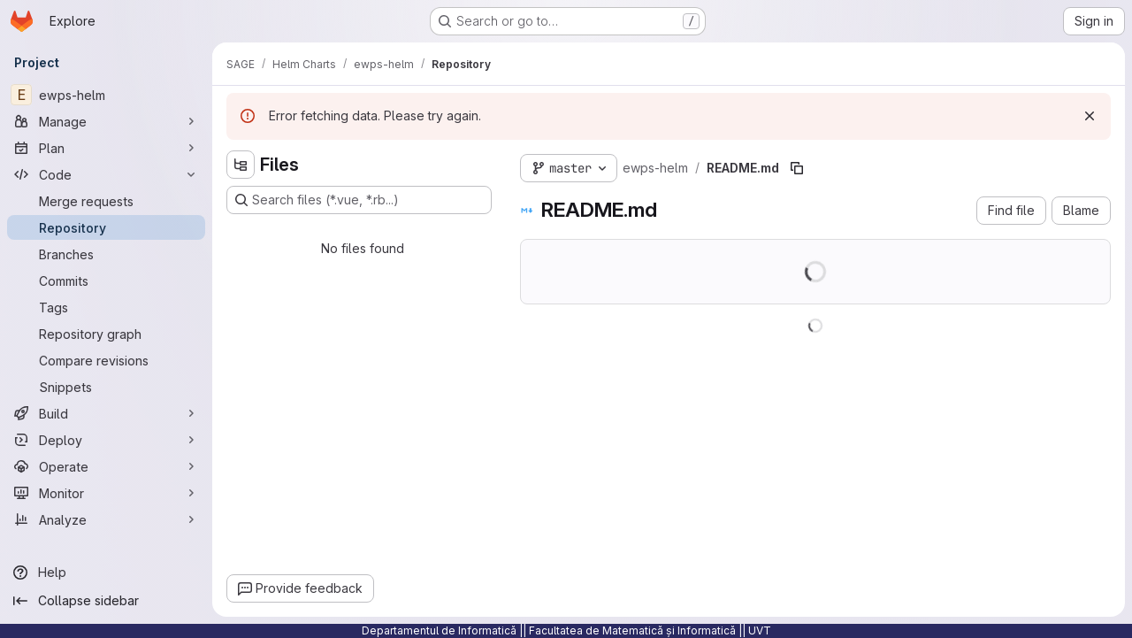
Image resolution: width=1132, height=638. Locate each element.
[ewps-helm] (106, 94)
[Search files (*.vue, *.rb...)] (359, 200)
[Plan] (106, 147)
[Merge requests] (106, 200)
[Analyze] (106, 519)
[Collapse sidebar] (106, 600)
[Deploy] (106, 439)
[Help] (106, 572)
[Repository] (106, 227)
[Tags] (106, 307)
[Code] (106, 174)
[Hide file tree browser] (240, 164)
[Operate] (106, 466)
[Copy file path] (797, 168)
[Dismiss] (1089, 116)
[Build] (106, 413)
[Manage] (106, 121)
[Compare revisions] (106, 360)
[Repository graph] (106, 333)
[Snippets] (106, 386)
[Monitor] (106, 492)
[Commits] (106, 280)
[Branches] (106, 254)
